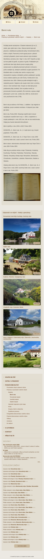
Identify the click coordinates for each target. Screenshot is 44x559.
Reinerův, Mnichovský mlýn (19, 519)
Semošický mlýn (15, 469)
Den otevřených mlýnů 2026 (11, 444)
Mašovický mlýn (15, 483)
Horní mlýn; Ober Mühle (23, 490)
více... (39, 462)
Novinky (7, 441)
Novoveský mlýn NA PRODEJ (11, 456)
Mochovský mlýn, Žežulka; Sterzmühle (27, 486)
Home (3, 35)
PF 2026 (5, 450)
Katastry (28, 37)
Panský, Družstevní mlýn (18, 476)
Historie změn (22, 546)
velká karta (36, 243)
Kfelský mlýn (14, 527)
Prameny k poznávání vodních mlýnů (13, 37)
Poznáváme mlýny (13, 35)
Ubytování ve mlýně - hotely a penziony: (17, 212)
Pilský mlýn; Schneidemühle (19, 517)
